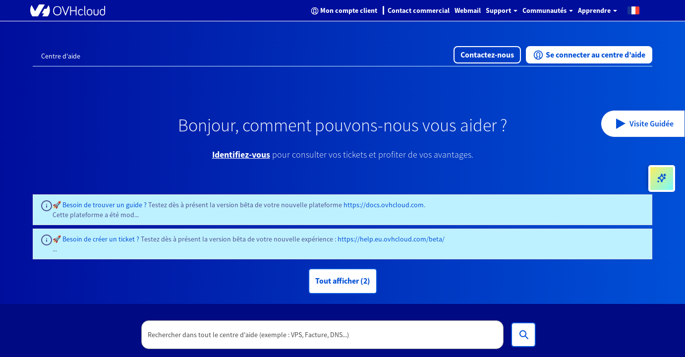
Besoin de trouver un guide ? (104, 204)
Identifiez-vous (241, 154)
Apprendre (597, 10)
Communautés (547, 10)
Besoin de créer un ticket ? (100, 239)
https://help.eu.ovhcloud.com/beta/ (391, 239)
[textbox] (322, 334)
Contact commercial (419, 10)
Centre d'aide (60, 56)
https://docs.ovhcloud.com (383, 204)
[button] (633, 10)
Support (501, 10)
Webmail (468, 10)
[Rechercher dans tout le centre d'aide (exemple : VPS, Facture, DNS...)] (523, 334)
